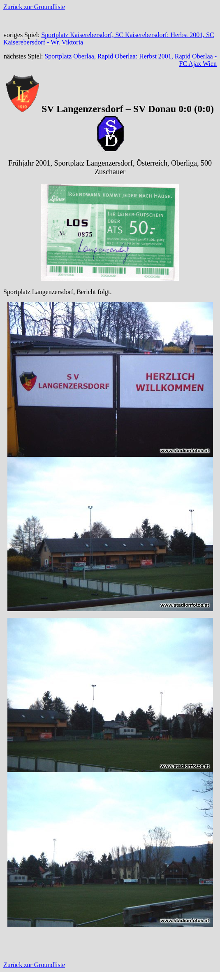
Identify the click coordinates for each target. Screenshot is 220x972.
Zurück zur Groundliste (34, 6)
